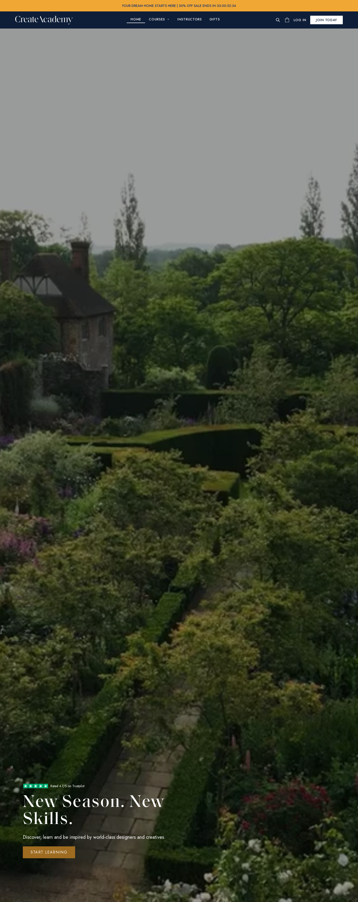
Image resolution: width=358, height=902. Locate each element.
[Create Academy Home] (44, 20)
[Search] (278, 20)
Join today (326, 20)
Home (136, 19)
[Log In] (300, 20)
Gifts (214, 19)
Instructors (189, 19)
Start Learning (49, 852)
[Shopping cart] (287, 20)
